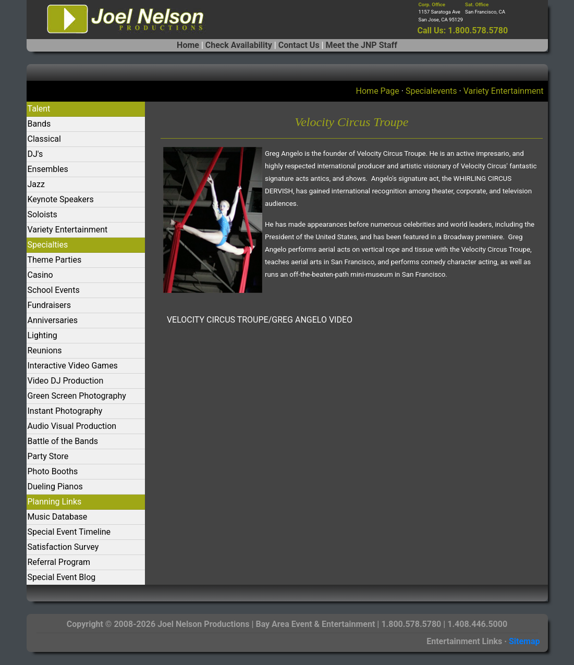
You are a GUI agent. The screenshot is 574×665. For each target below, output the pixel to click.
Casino (40, 275)
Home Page (377, 91)
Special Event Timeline (69, 532)
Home (188, 45)
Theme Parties (55, 260)
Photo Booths (53, 471)
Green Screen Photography (77, 396)
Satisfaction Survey (63, 547)
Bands (39, 124)
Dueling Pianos (55, 486)
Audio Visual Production (72, 426)
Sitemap (524, 641)
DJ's (35, 154)
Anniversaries (53, 320)
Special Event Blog (62, 577)
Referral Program (59, 562)
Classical (44, 139)
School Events (54, 290)
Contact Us (299, 45)
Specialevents (431, 91)
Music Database (58, 517)
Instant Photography (65, 411)
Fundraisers (49, 305)
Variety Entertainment (503, 91)
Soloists (42, 214)
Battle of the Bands (63, 441)
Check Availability (238, 45)
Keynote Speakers (61, 199)
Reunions (45, 350)
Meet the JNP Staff (361, 45)
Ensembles (48, 169)
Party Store (48, 456)
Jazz (36, 184)
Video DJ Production (66, 381)
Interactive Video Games (73, 366)
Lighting (42, 335)
